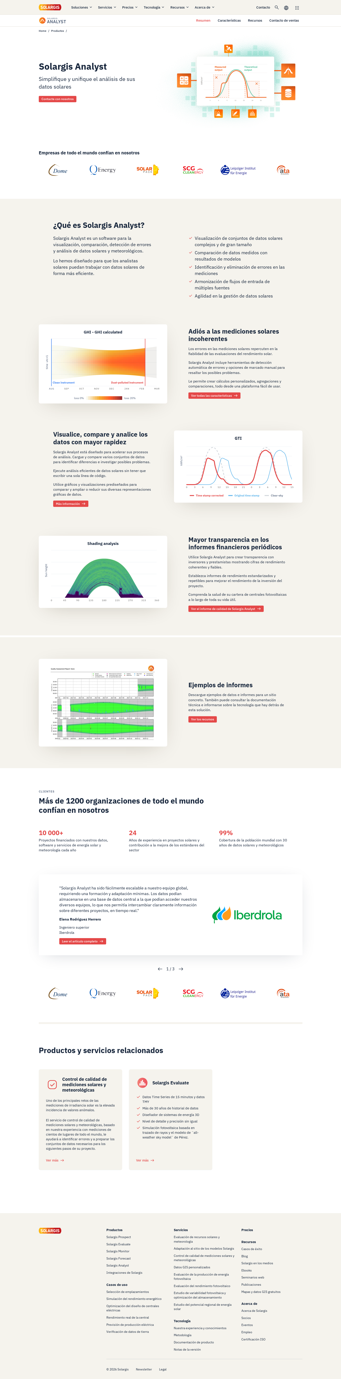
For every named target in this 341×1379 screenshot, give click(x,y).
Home (42, 30)
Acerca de (205, 7)
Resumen (203, 20)
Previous (160, 969)
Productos (57, 30)
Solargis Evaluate (170, 1083)
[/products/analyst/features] (103, 363)
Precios (130, 7)
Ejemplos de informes (220, 685)
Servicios (107, 7)
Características (229, 20)
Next (181, 969)
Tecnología (154, 7)
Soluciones (82, 7)
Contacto (263, 7)
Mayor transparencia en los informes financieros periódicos (235, 543)
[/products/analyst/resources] (103, 571)
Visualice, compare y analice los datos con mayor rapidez (100, 438)
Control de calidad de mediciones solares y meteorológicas (84, 1084)
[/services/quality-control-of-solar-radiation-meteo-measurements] (52, 1084)
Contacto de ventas (284, 20)
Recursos (179, 7)
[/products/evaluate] (142, 1083)
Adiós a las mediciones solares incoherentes (233, 335)
